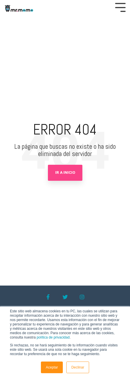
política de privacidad (53, 337)
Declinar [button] (77, 367)
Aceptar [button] (52, 367)
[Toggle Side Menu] (120, 7)
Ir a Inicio (65, 172)
